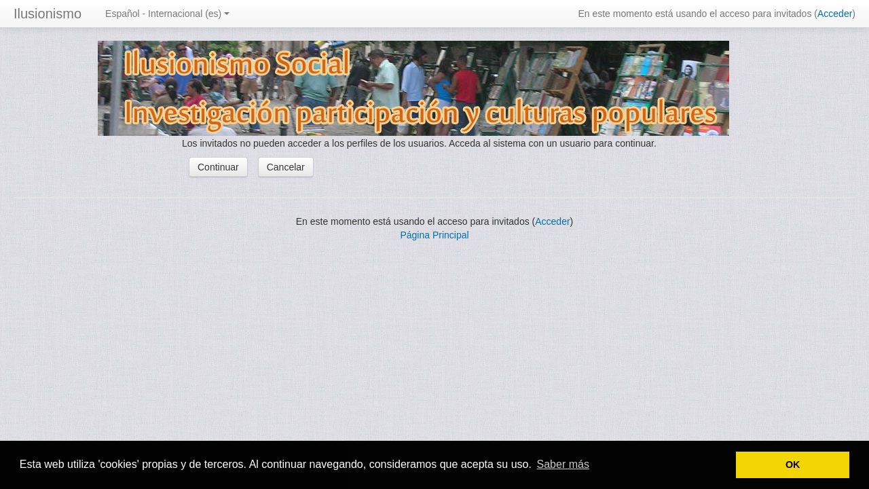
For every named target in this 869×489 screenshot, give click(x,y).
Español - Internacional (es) (167, 13)
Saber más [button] (563, 464)
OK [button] (792, 464)
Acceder (834, 13)
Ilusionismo (47, 13)
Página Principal (434, 235)
